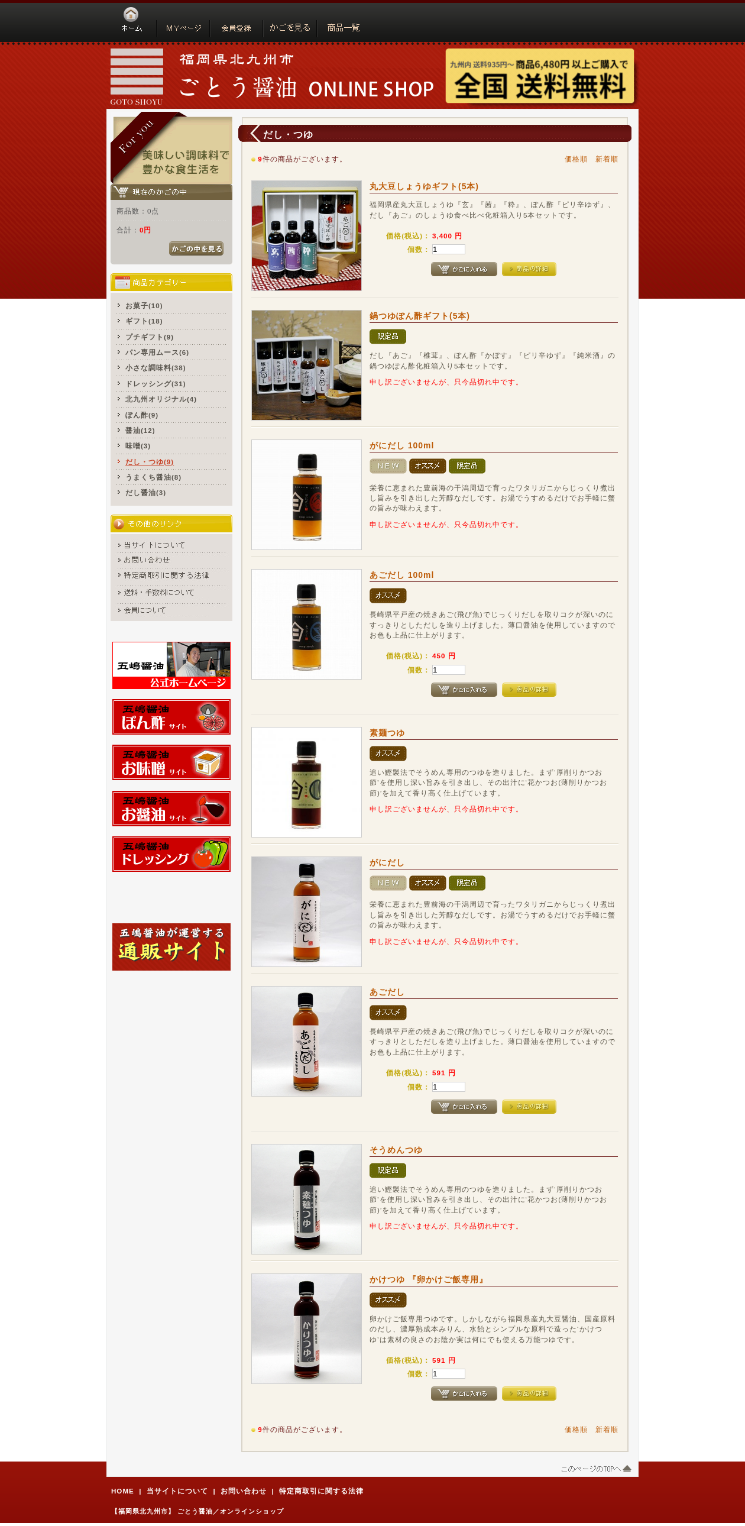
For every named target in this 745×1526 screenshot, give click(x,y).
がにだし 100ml (402, 445)
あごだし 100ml (402, 575)
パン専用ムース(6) (157, 352)
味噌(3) (138, 446)
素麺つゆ (387, 733)
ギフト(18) (144, 321)
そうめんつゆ (396, 1150)
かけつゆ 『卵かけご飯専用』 (429, 1279)
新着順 (606, 159)
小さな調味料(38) (155, 367)
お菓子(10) (144, 305)
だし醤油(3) (145, 492)
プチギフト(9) (149, 337)
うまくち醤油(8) (153, 477)
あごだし (387, 992)
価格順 (576, 159)
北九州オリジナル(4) (161, 399)
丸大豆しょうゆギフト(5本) (424, 186)
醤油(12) (140, 430)
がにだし (387, 862)
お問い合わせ (244, 1491)
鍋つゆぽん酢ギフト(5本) (420, 316)
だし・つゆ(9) (149, 461)
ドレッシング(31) (155, 383)
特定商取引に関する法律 (321, 1491)
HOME (122, 1491)
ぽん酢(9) (141, 415)
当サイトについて (177, 1491)
